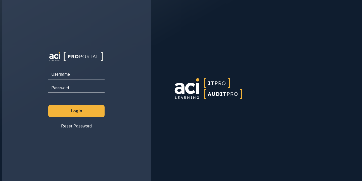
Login (76, 111)
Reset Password (76, 126)
